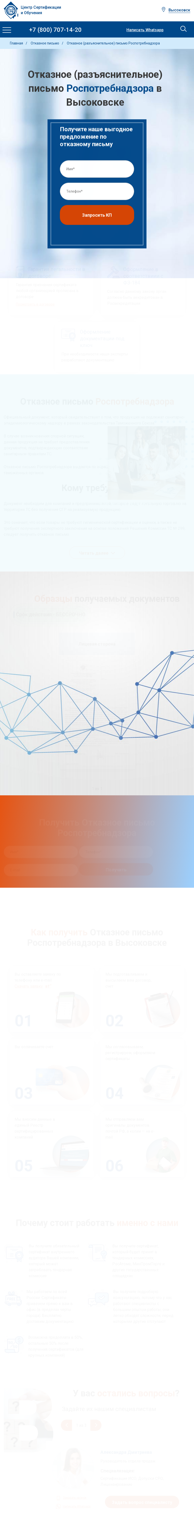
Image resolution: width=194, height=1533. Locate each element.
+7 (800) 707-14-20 (55, 30)
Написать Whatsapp (145, 30)
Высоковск (179, 10)
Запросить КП (97, 216)
